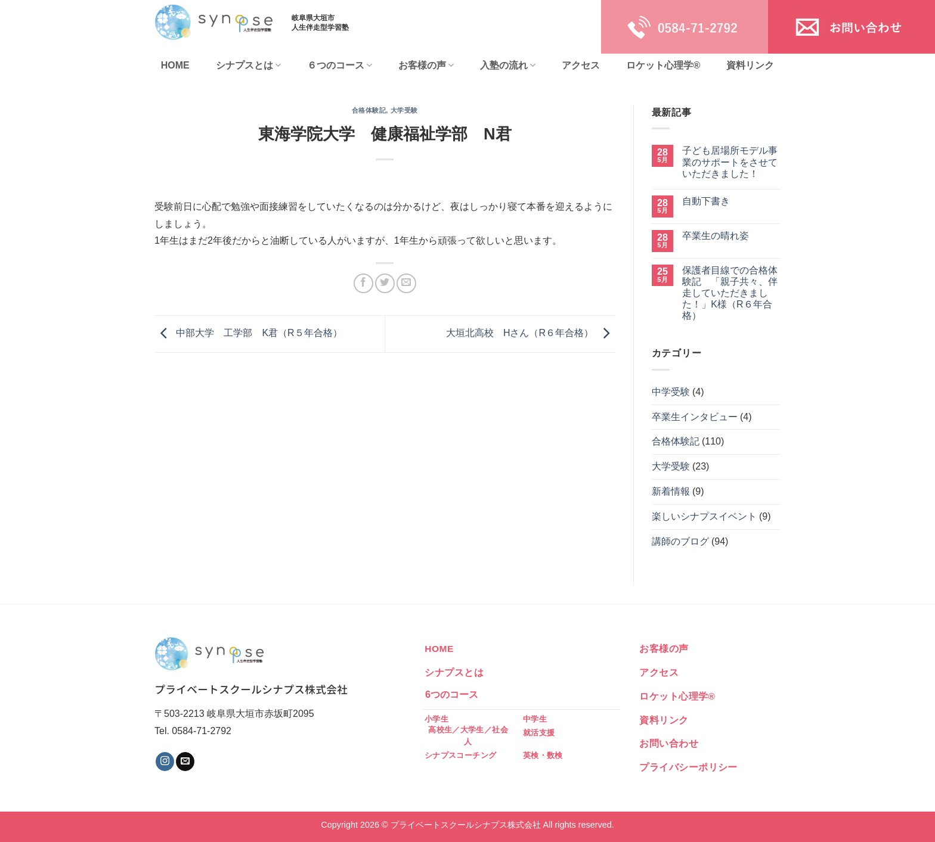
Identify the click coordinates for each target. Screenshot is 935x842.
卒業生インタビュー (695, 417)
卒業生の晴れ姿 (715, 236)
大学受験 (404, 110)
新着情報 (671, 491)
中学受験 (671, 392)
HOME (175, 65)
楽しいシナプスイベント (704, 516)
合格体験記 (369, 110)
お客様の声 (426, 65)
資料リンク (750, 65)
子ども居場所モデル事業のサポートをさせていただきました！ (730, 161)
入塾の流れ (507, 65)
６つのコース (339, 65)
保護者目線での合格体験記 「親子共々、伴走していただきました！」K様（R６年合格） (730, 293)
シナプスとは (248, 65)
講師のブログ (680, 541)
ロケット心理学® (663, 65)
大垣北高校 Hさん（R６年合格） (530, 333)
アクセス (581, 65)
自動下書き (706, 201)
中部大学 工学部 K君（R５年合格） (248, 333)
